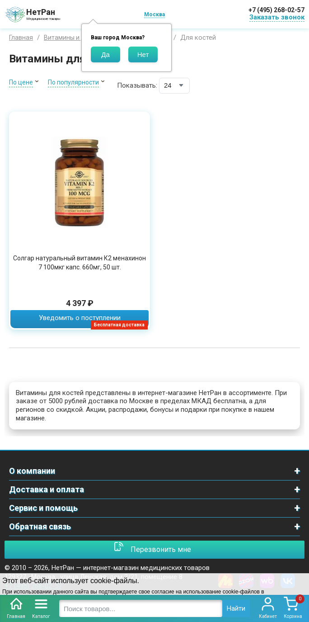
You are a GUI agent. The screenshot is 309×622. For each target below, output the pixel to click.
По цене (21, 82)
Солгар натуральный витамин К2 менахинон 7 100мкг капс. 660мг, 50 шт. (79, 262)
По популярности (73, 82)
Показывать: (137, 85)
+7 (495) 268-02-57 (276, 10)
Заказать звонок (276, 17)
